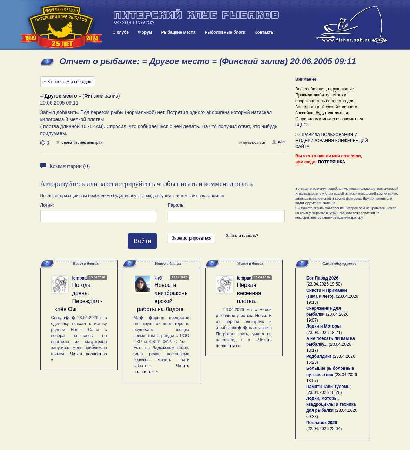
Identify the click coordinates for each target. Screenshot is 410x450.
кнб (158, 278)
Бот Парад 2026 (322, 278)
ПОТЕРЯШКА (331, 162)
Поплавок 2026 (321, 422)
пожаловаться (251, 143)
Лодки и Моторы (323, 326)
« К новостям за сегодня (68, 81)
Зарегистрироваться (191, 238)
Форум (145, 32)
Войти (142, 240)
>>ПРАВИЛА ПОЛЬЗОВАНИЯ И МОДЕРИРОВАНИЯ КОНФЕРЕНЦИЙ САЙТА (331, 140)
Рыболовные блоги (225, 32)
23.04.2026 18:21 (324, 332)
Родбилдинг (318, 356)
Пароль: (176, 205)
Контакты (265, 32)
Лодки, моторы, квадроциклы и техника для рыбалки (331, 404)
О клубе (120, 32)
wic (278, 142)
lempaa (79, 278)
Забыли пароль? (242, 235)
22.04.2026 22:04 (324, 428)
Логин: (47, 205)
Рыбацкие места (178, 32)
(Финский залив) (80, 96)
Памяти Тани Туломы (328, 386)
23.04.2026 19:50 (324, 284)
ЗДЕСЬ (302, 124)
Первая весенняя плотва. (249, 293)
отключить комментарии (79, 143)
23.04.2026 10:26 (324, 392)
